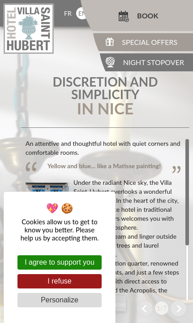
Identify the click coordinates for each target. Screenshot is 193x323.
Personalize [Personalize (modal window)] (59, 300)
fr (68, 13)
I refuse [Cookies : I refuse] (59, 281)
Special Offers (149, 42)
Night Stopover (153, 62)
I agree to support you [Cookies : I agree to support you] (59, 262)
